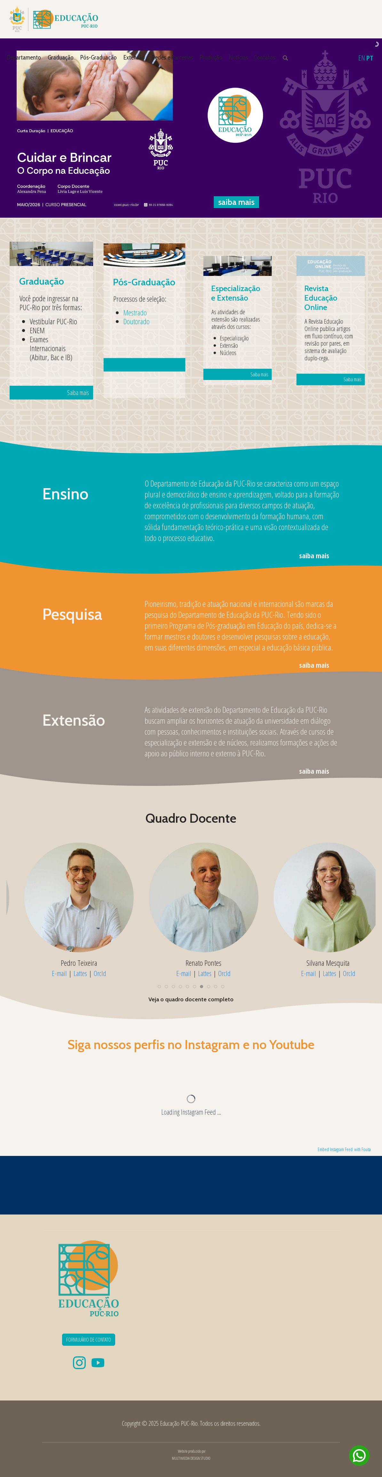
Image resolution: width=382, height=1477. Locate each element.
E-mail (46, 973)
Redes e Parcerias (172, 57)
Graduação (61, 57)
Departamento (24, 57)
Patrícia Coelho (191, 962)
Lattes (67, 973)
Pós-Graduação (98, 57)
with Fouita (362, 1149)
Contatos (264, 57)
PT (369, 57)
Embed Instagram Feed (335, 1149)
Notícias (238, 57)
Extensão (134, 57)
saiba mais (314, 555)
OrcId (87, 973)
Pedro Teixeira (315, 962)
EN (361, 57)
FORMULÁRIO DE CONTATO (88, 1339)
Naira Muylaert (66, 962)
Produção (211, 57)
